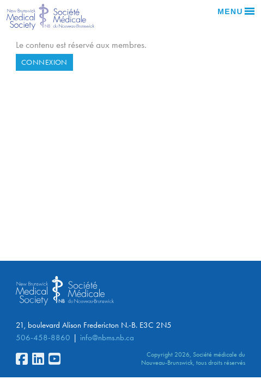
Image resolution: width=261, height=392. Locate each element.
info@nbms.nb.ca (107, 337)
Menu (235, 11)
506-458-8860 (43, 337)
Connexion (44, 62)
